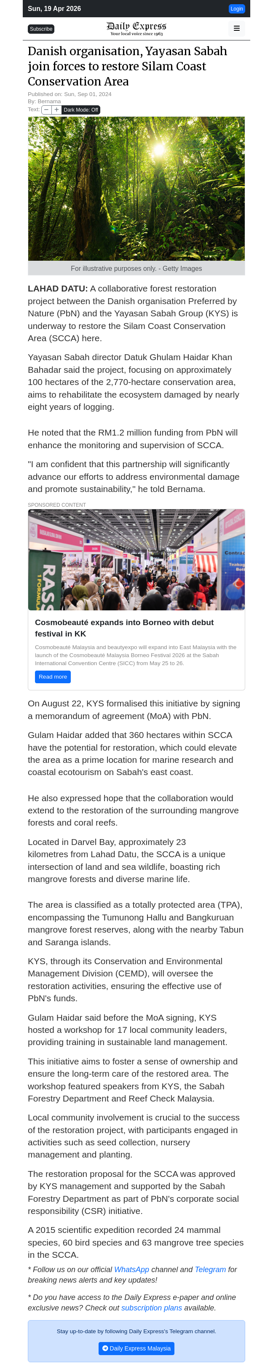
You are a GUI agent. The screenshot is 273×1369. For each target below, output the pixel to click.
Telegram (210, 1269)
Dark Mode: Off (81, 110)
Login (237, 9)
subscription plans (151, 1308)
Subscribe (41, 29)
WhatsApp (131, 1269)
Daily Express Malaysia (136, 1348)
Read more (53, 677)
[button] (236, 29)
